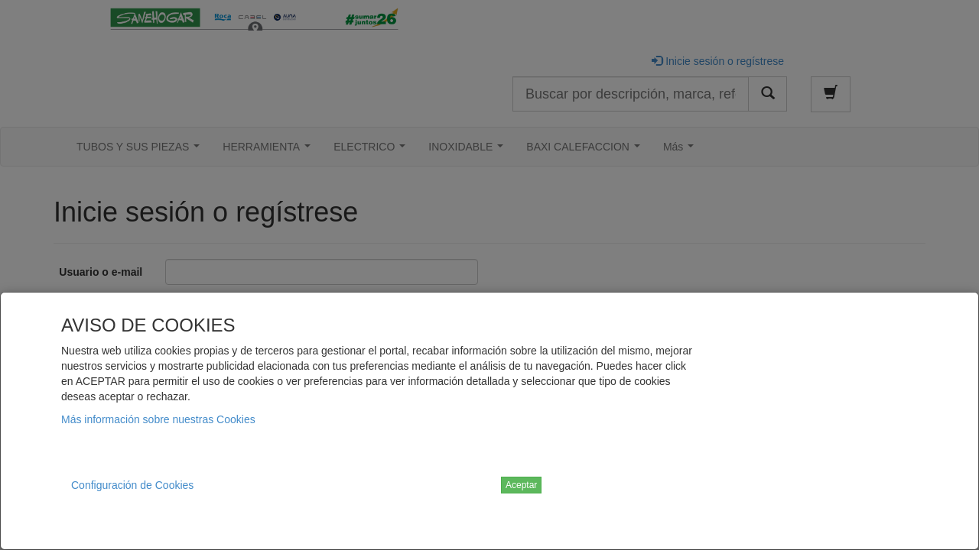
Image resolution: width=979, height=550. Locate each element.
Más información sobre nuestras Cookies (158, 419)
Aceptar (521, 485)
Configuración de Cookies (132, 485)
